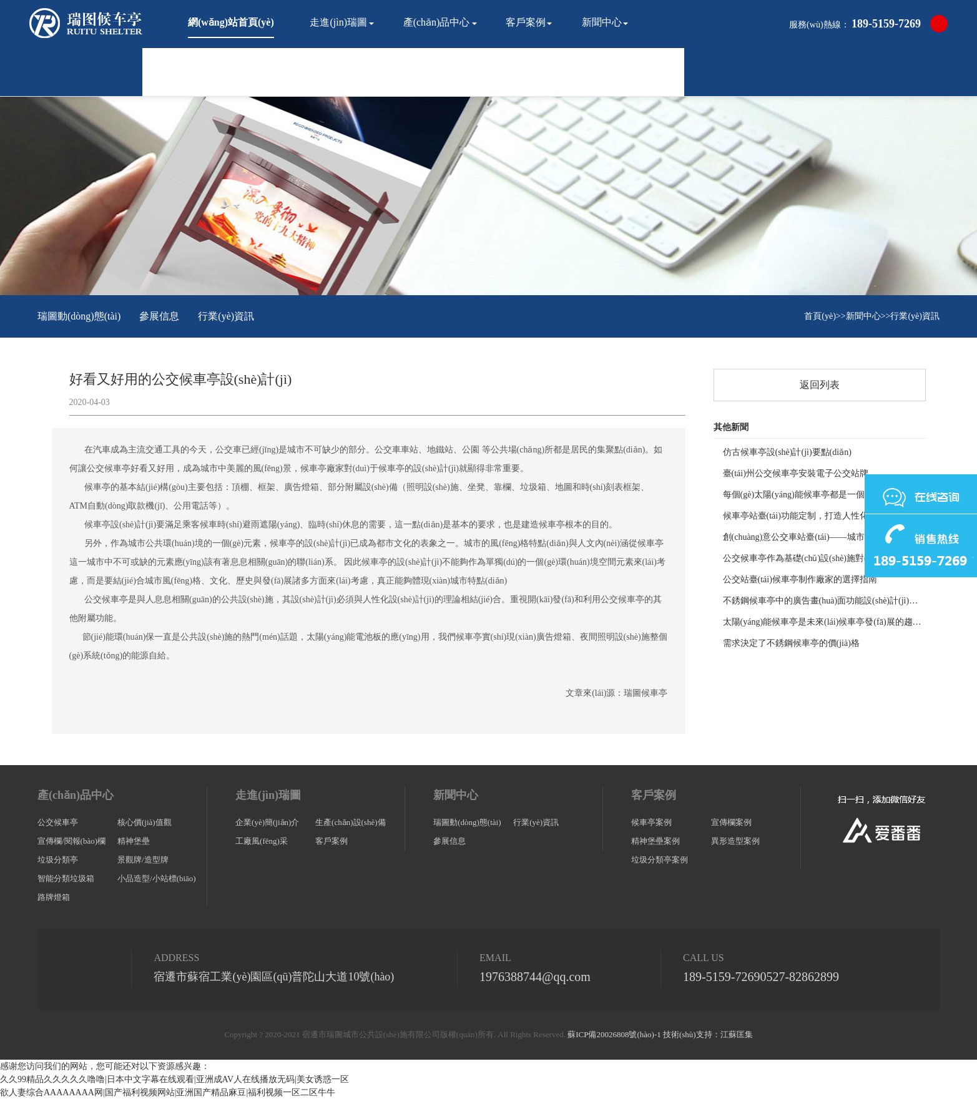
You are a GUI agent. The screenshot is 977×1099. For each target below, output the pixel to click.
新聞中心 (602, 22)
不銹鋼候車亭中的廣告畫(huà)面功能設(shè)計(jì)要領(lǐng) (824, 600)
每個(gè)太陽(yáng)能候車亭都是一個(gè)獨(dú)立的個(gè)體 (824, 494)
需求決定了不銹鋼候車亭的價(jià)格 (791, 643)
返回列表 (820, 384)
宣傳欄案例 (731, 822)
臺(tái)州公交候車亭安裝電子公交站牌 (795, 473)
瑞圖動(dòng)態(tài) (78, 316)
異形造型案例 (735, 841)
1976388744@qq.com (535, 977)
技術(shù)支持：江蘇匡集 (708, 1034)
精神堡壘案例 (655, 841)
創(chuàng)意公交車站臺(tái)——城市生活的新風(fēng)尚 (824, 537)
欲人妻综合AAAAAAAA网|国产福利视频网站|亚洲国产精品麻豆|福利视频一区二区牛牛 (167, 1092)
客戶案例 (526, 22)
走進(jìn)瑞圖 (338, 22)
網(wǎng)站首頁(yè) (231, 22)
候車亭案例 (651, 822)
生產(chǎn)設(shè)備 (350, 822)
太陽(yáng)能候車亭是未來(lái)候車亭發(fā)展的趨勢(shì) (824, 622)
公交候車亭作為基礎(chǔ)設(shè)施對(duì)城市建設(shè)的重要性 (824, 558)
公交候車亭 (57, 822)
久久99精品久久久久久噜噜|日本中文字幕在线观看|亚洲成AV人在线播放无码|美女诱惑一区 (174, 1079)
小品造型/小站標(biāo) (156, 878)
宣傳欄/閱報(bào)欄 (71, 841)
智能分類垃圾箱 (65, 878)
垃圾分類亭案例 (659, 859)
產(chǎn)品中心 (436, 22)
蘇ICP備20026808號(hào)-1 (614, 1034)
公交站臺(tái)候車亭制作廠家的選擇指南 (800, 579)
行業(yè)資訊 (226, 316)
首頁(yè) (820, 316)
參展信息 (159, 316)
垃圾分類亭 (57, 859)
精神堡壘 (133, 841)
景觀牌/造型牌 (143, 859)
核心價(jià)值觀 (144, 822)
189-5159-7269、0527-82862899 (761, 977)
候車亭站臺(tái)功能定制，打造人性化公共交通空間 (822, 515)
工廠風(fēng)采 (261, 841)
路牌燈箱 (53, 897)
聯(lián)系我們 (219, 70)
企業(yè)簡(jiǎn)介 (267, 822)
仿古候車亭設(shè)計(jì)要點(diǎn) (787, 452)
